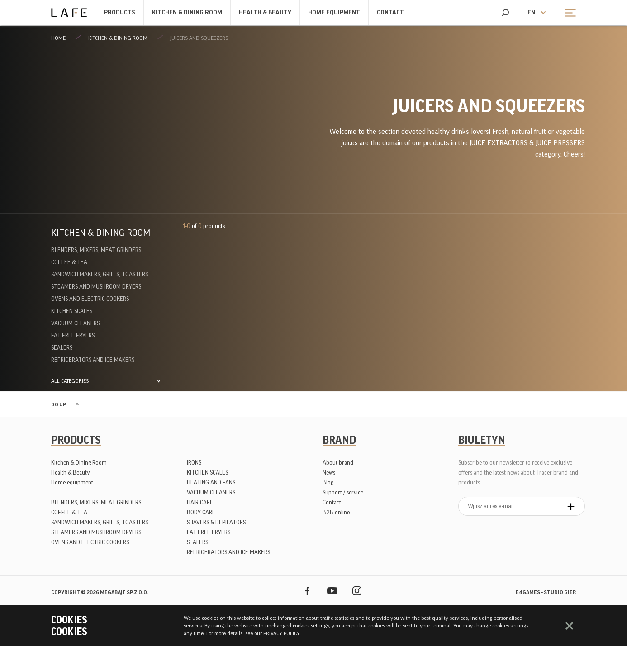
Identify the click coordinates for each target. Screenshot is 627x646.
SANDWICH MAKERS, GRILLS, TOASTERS (99, 274)
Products (119, 13)
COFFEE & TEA (69, 262)
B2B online (336, 512)
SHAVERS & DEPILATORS (216, 522)
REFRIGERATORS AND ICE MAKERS (92, 360)
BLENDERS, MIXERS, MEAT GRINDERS (96, 250)
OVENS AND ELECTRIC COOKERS (90, 299)
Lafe (69, 12)
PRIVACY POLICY (281, 633)
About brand (338, 463)
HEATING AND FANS (211, 482)
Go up (58, 404)
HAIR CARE (200, 502)
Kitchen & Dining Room (187, 13)
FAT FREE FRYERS (73, 335)
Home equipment (334, 13)
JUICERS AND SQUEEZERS (199, 38)
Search (505, 12)
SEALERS (61, 348)
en (531, 13)
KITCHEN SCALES (71, 311)
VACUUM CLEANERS (75, 323)
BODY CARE (201, 512)
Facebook (307, 590)
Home (58, 38)
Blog (328, 482)
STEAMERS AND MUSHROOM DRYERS (96, 287)
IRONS (194, 463)
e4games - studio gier (546, 592)
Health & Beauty (265, 13)
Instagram (357, 590)
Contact (390, 13)
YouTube (332, 590)
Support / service (343, 492)
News (329, 472)
